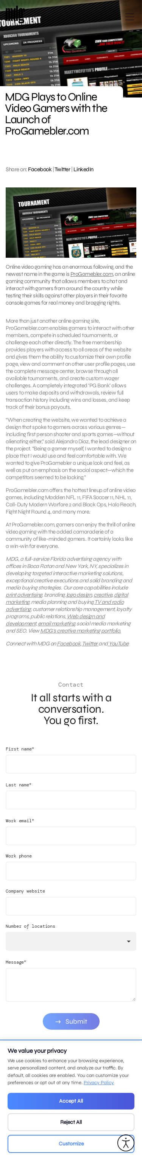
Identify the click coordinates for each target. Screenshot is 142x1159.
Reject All (71, 1122)
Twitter (62, 169)
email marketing (56, 626)
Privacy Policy (99, 1083)
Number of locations (30, 932)
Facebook (39, 169)
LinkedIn (83, 169)
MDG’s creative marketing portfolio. (80, 633)
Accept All (71, 1101)
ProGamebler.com (91, 274)
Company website (25, 897)
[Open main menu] (129, 20)
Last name (18, 791)
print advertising (24, 597)
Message (16, 968)
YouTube (118, 646)
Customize (71, 1143)
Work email (20, 826)
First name (20, 755)
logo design (79, 597)
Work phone (19, 862)
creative (103, 597)
